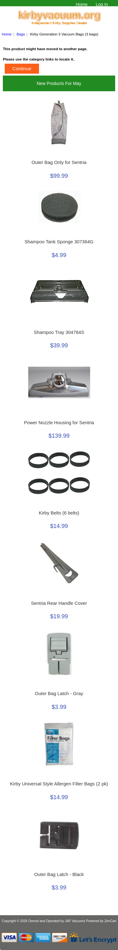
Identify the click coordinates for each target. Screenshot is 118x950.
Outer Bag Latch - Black (59, 874)
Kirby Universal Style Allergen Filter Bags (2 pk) (59, 783)
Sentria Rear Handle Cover (59, 603)
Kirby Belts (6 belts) (59, 512)
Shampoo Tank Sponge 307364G (59, 241)
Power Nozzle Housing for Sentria (59, 422)
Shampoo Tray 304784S (59, 332)
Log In (102, 4)
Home (81, 4)
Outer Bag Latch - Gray (59, 693)
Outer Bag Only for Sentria (59, 162)
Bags (21, 34)
